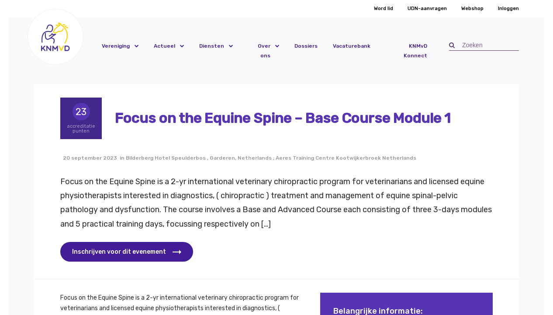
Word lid (383, 8)
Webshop (472, 8)
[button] (55, 36)
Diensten (211, 46)
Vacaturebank (351, 46)
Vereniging (116, 46)
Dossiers (306, 46)
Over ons (264, 51)
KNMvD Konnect (415, 51)
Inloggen (508, 8)
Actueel (164, 46)
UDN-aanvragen (427, 8)
